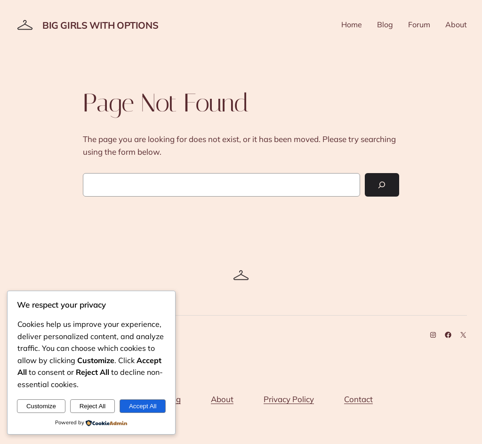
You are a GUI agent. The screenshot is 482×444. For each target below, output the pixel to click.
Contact (358, 399)
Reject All (93, 406)
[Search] (382, 185)
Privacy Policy (289, 399)
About (222, 399)
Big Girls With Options (100, 25)
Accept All (143, 406)
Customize (41, 406)
